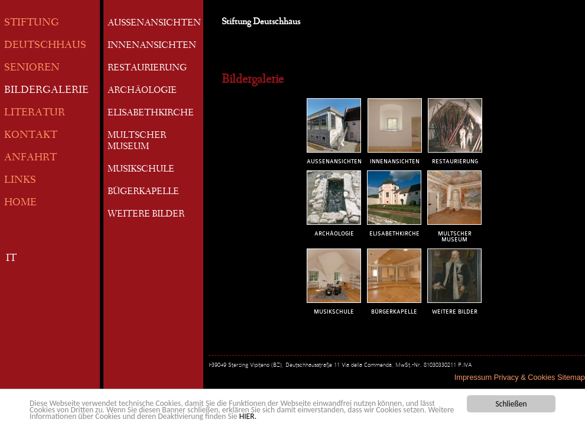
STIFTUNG (31, 23)
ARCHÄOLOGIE (142, 91)
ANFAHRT (30, 158)
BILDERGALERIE (46, 91)
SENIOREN (32, 68)
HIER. (247, 417)
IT (11, 259)
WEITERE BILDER (146, 215)
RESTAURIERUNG (147, 68)
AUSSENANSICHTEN (154, 23)
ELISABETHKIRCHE (151, 113)
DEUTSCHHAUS (45, 46)
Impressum (473, 377)
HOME (20, 203)
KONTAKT (30, 136)
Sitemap (571, 377)
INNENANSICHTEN (152, 46)
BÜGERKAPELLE (143, 192)
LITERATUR (34, 113)
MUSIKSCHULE (141, 170)
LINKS (20, 181)
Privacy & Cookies (524, 377)
